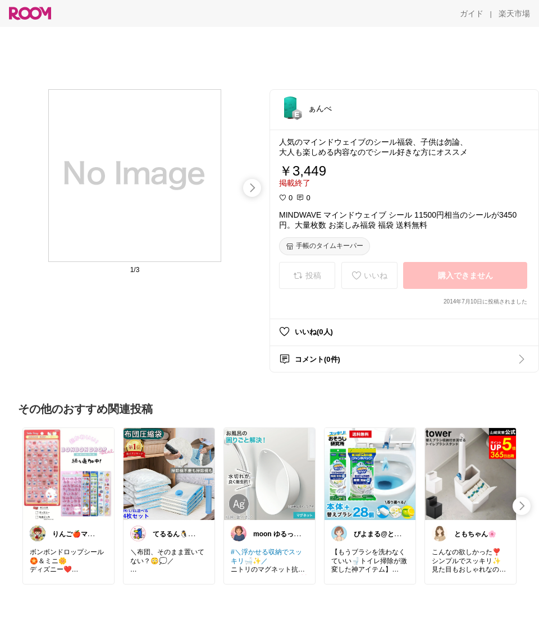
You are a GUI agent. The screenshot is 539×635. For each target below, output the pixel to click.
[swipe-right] (252, 188)
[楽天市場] (514, 13)
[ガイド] (471, 13)
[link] (68, 473)
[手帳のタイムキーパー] (324, 246)
